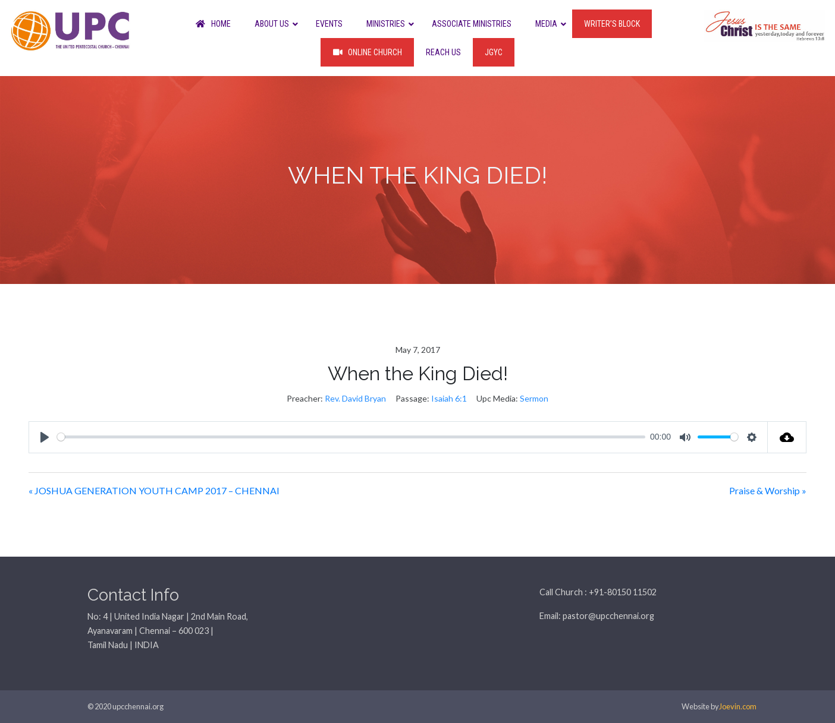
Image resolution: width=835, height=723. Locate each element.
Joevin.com (737, 706)
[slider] (351, 437)
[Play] (44, 437)
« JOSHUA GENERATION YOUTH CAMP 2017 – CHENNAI (154, 490)
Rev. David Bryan (355, 398)
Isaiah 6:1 (449, 398)
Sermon (534, 398)
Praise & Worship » (767, 490)
